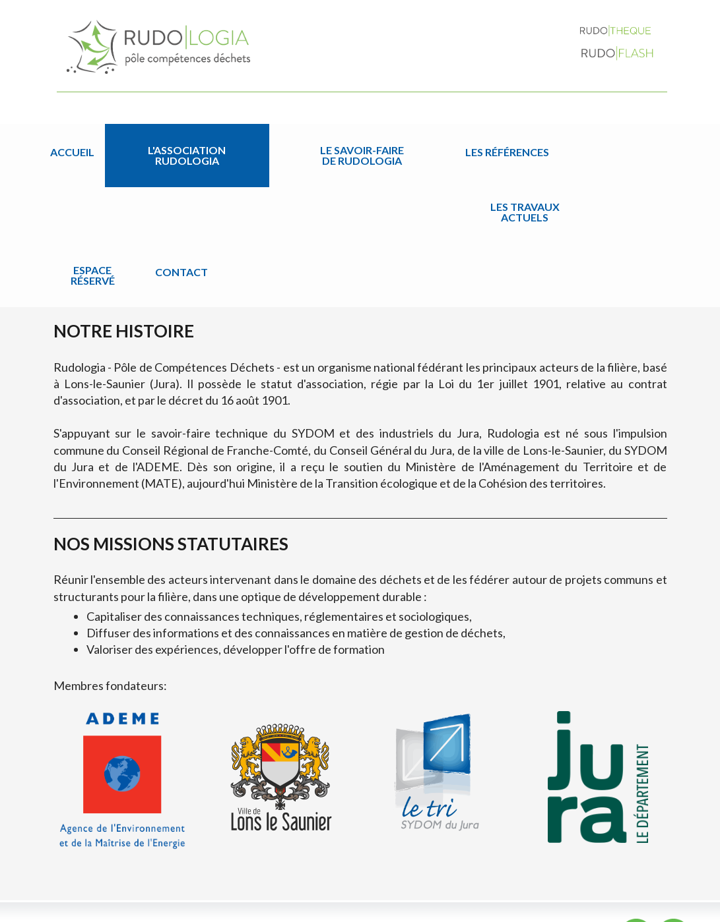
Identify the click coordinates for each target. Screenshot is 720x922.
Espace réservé (533, 151)
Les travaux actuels (456, 151)
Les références (359, 152)
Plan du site (564, 908)
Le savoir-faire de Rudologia (255, 151)
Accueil (72, 152)
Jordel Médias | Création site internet (393, 908)
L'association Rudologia (154, 151)
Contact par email (635, 866)
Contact (602, 152)
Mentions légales (633, 908)
